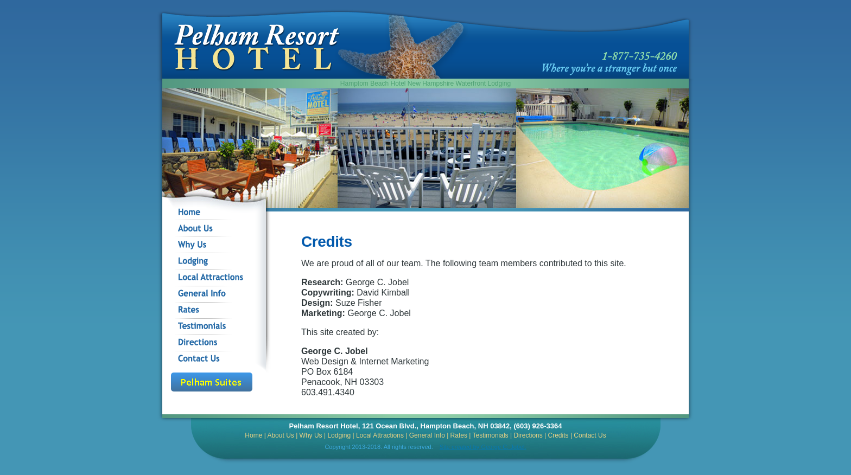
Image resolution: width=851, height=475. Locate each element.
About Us (280, 435)
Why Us (311, 435)
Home (253, 435)
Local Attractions (380, 435)
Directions (527, 435)
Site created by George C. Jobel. (483, 447)
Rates (458, 435)
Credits (558, 435)
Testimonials (491, 435)
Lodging (339, 435)
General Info (427, 435)
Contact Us (590, 435)
